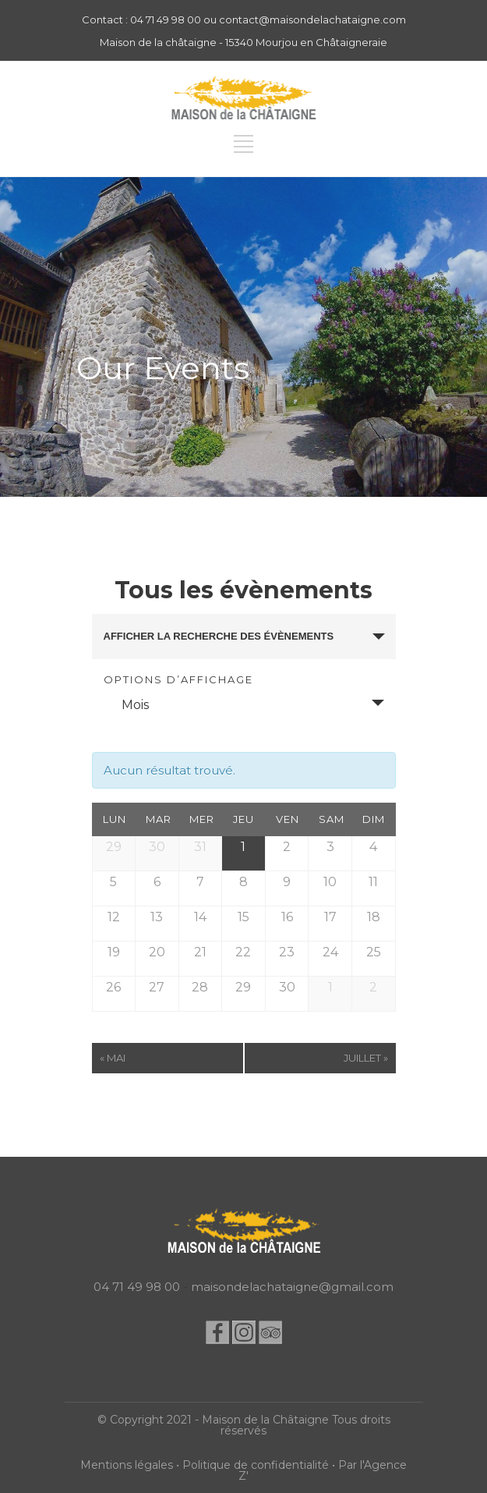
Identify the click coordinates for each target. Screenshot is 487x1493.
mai (112, 1057)
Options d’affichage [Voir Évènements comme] (178, 680)
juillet (366, 1057)
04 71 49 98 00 (137, 1286)
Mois (126, 704)
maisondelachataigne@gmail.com (292, 1286)
